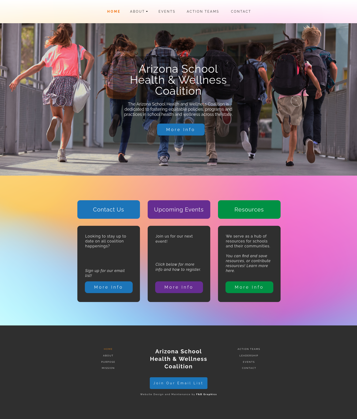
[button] (61, 101)
